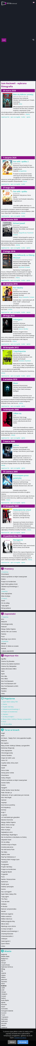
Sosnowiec (4, 1009)
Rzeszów (4, 1004)
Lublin (3, 988)
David (3, 601)
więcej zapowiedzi (8, 651)
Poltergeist (17, 319)
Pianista (3, 634)
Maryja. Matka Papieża (8, 629)
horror (21, 329)
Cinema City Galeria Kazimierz (10, 664)
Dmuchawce (5, 574)
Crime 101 (4, 760)
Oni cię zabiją (5, 603)
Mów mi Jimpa (5, 596)
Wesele (3, 911)
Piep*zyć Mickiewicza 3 (8, 857)
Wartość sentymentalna (8, 909)
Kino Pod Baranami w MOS (9, 686)
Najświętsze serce (7, 832)
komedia (26, 297)
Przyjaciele (4, 874)
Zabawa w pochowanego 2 (9, 586)
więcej (28, 114)
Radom (3, 998)
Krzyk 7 (3, 812)
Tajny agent (5, 605)
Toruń (3, 1015)
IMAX (2, 671)
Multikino (4, 689)
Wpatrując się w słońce (8, 639)
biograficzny (22, 233)
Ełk (2, 971)
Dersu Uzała (5, 770)
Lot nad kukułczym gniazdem (10, 817)
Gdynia (3, 975)
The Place (4, 899)
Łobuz (3, 589)
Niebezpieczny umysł (22, 510)
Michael (3, 643)
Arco (2, 619)
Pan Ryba (4, 852)
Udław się (17, 413)
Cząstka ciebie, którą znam (9, 763)
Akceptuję (22, 1042)
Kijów (3, 674)
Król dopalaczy (5, 807)
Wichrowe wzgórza (7, 914)
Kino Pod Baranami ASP (8, 683)
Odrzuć (12, 1042)
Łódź (2, 990)
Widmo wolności (6, 916)
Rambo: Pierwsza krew (8, 879)
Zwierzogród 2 (5, 941)
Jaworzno (4, 979)
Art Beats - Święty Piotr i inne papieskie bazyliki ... (16, 738)
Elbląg (3, 969)
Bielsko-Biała (5, 956)
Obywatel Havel (6, 840)
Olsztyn (3, 992)
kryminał (30, 233)
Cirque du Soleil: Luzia (8, 758)
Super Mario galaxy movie (9, 584)
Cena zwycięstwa (6, 593)
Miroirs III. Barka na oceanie (10, 646)
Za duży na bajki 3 (8, 717)
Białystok (4, 954)
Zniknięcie (4, 939)
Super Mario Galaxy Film (10, 702)
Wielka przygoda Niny (8, 921)
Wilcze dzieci (5, 924)
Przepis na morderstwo (8, 581)
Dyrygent (4, 788)
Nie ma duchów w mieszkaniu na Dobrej (13, 837)
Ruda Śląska (5, 1000)
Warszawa (4, 1019)
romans (32, 297)
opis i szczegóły (15, 117)
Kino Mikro (4, 679)
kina (12, 3)
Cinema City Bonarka (7, 661)
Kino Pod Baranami (7, 681)
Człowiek (4, 765)
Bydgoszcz (4, 958)
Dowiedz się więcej (20, 1038)
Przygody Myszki (6, 872)
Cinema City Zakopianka (8, 666)
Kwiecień (4, 627)
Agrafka (3, 659)
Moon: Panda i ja (6, 827)
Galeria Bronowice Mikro (9, 669)
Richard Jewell (19, 223)
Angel (3, 733)
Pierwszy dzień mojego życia (10, 859)
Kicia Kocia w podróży (8, 805)
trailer (23, 117)
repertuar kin (5, 117)
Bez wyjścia (4, 743)
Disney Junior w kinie (7, 773)
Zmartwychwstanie (7, 934)
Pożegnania (5, 864)
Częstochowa (5, 965)
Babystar (4, 621)
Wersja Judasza (6, 608)
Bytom (3, 960)
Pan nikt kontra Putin (7, 849)
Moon (15, 383)
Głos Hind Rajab (6, 797)
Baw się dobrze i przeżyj (23, 94)
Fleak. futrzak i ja (6, 792)
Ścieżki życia (5, 884)
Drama (3, 579)
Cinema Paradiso (6, 755)
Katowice (4, 981)
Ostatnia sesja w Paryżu (8, 844)
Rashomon (4, 882)
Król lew (3, 810)
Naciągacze (18, 540)
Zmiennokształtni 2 (7, 936)
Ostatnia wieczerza (7, 847)
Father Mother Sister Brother (10, 790)
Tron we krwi (5, 901)
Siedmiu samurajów (7, 887)
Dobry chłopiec (6, 778)
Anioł (2, 735)
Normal (3, 648)
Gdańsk (3, 973)
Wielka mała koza (6, 919)
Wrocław (4, 1023)
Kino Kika (4, 676)
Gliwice (3, 977)
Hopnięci (5, 714)
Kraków (3, 986)
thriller (26, 329)
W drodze (4, 906)
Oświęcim (4, 994)
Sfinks (3, 693)
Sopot (3, 1007)
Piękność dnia (5, 854)
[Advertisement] (18, 61)
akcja (20, 104)
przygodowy (22, 171)
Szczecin (3, 1013)
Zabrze (3, 1025)
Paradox (4, 691)
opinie (28, 117)
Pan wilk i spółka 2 (21, 161)
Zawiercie (4, 1027)
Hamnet (3, 800)
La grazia (4, 815)
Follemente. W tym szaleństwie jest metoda (15, 795)
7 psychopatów (19, 351)
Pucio (3, 636)
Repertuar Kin (11, 655)
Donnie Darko (5, 783)
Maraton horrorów (7, 820)
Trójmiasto (4, 1017)
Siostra (3, 889)
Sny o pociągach (6, 892)
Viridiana (4, 904)
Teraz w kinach (11, 730)
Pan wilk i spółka (20, 191)
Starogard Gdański (7, 1011)
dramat (15, 235)
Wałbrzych (4, 1021)
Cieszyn (3, 963)
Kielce (3, 984)
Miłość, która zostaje (7, 825)
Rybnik (3, 1002)
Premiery (9, 568)
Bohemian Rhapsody (7, 748)
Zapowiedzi (10, 614)
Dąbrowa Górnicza (7, 967)
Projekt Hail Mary (8, 707)
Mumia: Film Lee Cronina (9, 631)
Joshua (16, 445)
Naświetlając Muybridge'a (9, 835)
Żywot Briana (5, 943)
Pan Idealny (18, 287)
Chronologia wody (7, 624)
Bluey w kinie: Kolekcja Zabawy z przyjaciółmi (17, 719)
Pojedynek (4, 862)
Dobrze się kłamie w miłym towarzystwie (14, 577)
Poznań (3, 996)
